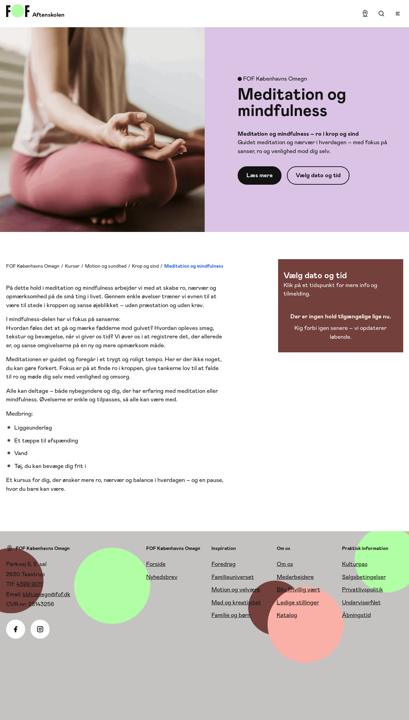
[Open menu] (397, 13)
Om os (285, 564)
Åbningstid (356, 615)
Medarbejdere (295, 577)
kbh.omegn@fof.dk (46, 594)
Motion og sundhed (105, 266)
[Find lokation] (365, 13)
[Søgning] (381, 13)
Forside (156, 564)
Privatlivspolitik (362, 589)
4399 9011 (29, 584)
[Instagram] (40, 629)
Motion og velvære (235, 589)
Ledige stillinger (298, 602)
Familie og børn (231, 615)
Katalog (287, 615)
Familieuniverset (232, 577)
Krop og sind (145, 266)
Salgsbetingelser (364, 577)
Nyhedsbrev (161, 577)
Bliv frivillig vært (298, 589)
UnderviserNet (361, 602)
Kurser (72, 266)
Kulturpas (355, 564)
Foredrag (223, 564)
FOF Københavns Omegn (32, 266)
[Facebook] (15, 629)
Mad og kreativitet (236, 602)
